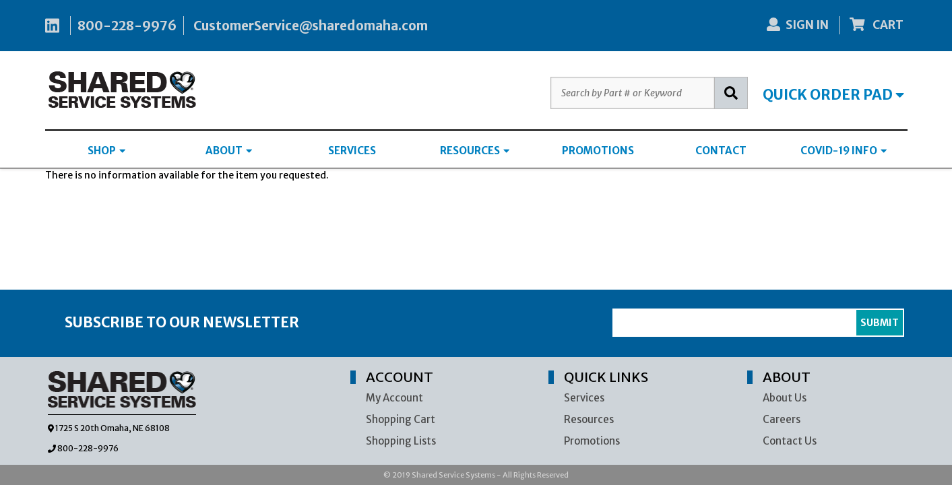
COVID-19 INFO (843, 150)
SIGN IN (798, 25)
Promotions (592, 440)
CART (876, 25)
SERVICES (352, 150)
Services (584, 397)
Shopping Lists (401, 440)
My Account (394, 397)
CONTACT (721, 150)
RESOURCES (474, 150)
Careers (781, 419)
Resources (589, 419)
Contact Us (790, 440)
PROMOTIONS (598, 150)
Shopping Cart (400, 419)
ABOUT (228, 150)
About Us (784, 397)
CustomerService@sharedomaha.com (310, 26)
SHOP (106, 150)
